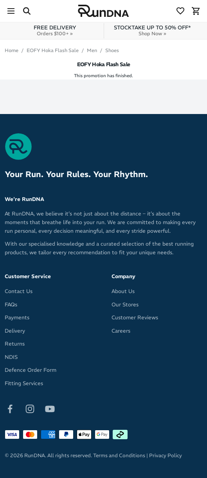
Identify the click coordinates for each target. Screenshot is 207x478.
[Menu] (11, 11)
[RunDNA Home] (103, 11)
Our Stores (125, 304)
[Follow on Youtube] (50, 408)
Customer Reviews (135, 317)
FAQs (11, 304)
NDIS (11, 357)
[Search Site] (26, 11)
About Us (123, 291)
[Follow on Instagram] (30, 408)
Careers (121, 331)
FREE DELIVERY (55, 30)
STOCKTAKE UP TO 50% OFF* (152, 30)
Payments (17, 317)
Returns (15, 343)
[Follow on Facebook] (10, 408)
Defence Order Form (30, 370)
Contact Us (18, 291)
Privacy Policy (165, 455)
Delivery (15, 331)
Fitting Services (24, 383)
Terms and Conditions (119, 455)
